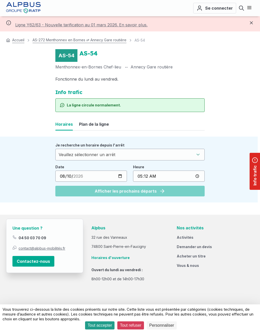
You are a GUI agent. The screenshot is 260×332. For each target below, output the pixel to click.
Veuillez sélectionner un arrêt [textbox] (87, 154)
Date (59, 167)
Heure (138, 167)
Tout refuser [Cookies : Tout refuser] (130, 325)
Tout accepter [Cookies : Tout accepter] (100, 325)
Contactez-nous (33, 261)
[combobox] (130, 154)
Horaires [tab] (64, 124)
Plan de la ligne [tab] (94, 124)
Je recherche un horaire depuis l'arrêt (89, 145)
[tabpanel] (130, 169)
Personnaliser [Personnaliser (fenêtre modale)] (161, 325)
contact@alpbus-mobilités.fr (42, 248)
